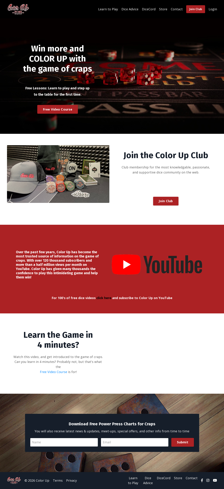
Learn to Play (108, 9)
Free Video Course (57, 109)
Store (163, 9)
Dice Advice (129, 9)
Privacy (71, 480)
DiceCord (149, 9)
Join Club (195, 9)
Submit (182, 442)
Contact (177, 9)
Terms (58, 480)
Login (213, 9)
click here (103, 298)
